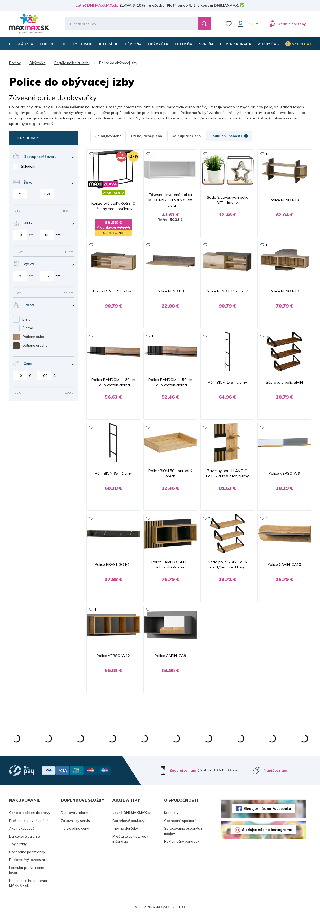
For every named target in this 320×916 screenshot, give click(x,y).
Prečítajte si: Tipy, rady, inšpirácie (130, 839)
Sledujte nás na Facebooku (267, 808)
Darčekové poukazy (128, 821)
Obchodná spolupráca (182, 821)
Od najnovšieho (108, 136)
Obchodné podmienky (27, 852)
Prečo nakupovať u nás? (28, 821)
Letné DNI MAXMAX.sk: (97, 5)
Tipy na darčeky (125, 828)
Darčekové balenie (24, 836)
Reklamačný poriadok (181, 841)
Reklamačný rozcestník (28, 859)
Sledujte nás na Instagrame (267, 830)
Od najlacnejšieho (146, 136)
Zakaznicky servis (75, 821)
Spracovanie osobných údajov (183, 831)
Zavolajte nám (182, 770)
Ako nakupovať (21, 828)
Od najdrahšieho (186, 136)
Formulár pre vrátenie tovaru (26, 870)
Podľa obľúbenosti (229, 136)
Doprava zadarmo (75, 813)
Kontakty (171, 813)
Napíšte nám (275, 770)
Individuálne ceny (75, 828)
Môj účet (240, 23)
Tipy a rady (18, 844)
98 (153, 154)
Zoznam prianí (228, 23)
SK (251, 23)
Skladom (28, 166)
